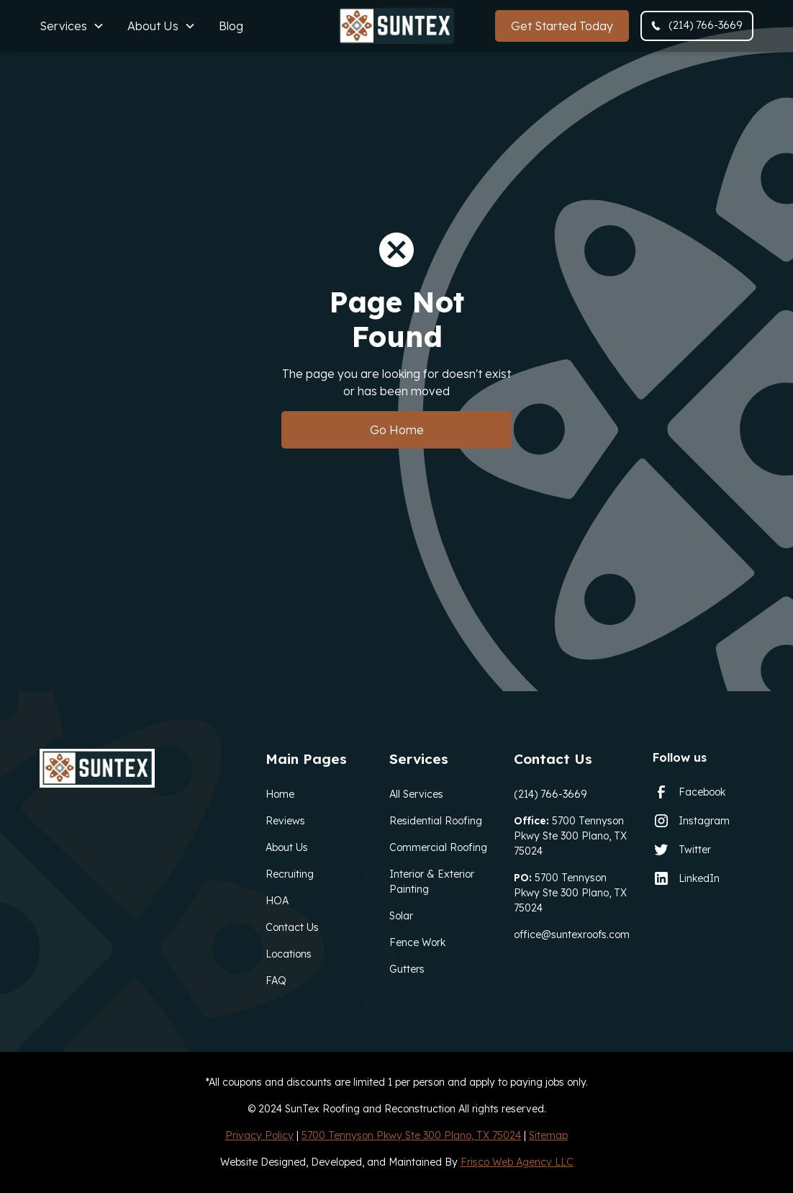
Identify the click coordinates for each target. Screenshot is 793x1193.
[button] (72, 26)
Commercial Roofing (438, 847)
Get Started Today (562, 26)
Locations (289, 953)
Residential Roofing (435, 820)
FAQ (276, 980)
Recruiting (290, 874)
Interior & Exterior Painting (431, 882)
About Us (287, 847)
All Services (416, 794)
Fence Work (417, 942)
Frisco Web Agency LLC (517, 1162)
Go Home (397, 430)
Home (280, 794)
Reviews (285, 820)
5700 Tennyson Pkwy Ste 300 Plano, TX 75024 (570, 835)
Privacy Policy (259, 1135)
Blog (231, 26)
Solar (401, 915)
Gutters (407, 969)
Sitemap (548, 1135)
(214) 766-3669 (550, 794)
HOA (277, 900)
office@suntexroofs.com (572, 934)
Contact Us (292, 927)
